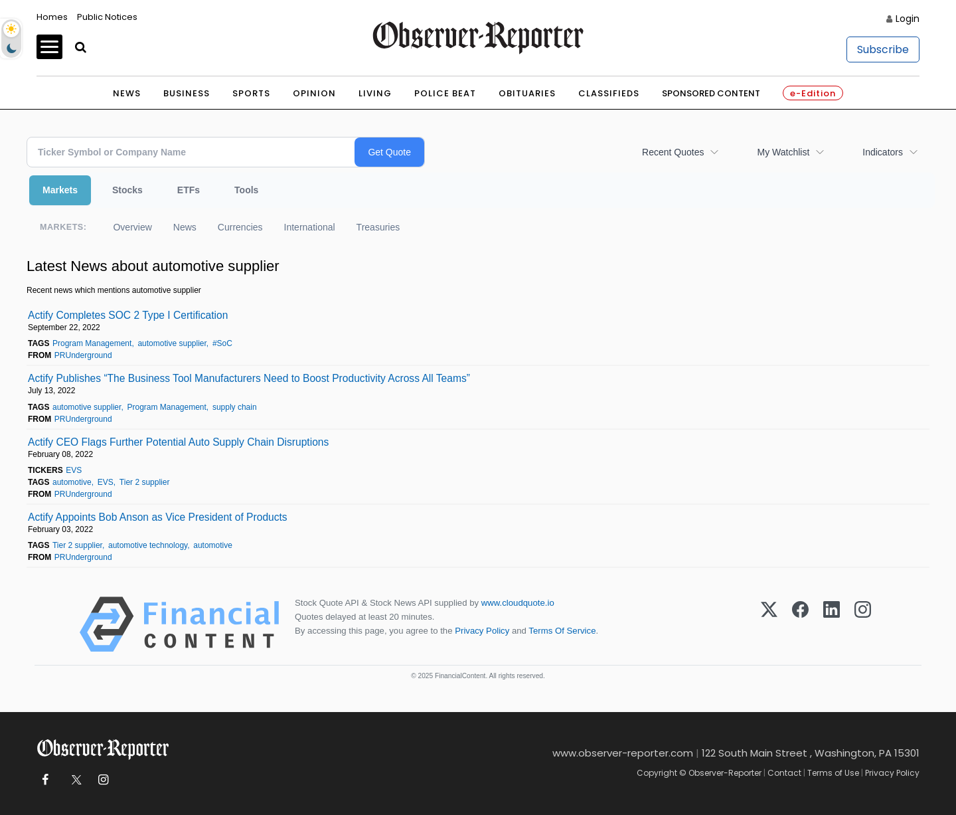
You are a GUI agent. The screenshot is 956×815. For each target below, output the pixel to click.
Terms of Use (833, 772)
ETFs (188, 190)
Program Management (91, 343)
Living (375, 93)
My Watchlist (783, 152)
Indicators (882, 152)
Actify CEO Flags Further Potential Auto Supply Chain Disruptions (178, 442)
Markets (60, 190)
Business (186, 93)
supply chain (234, 407)
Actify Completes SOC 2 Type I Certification (128, 315)
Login (907, 18)
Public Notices (107, 17)
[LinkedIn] (831, 624)
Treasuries (378, 227)
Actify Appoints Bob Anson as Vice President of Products (157, 517)
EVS (74, 470)
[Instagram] (862, 624)
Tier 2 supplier (145, 482)
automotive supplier (171, 343)
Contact (784, 772)
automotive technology (147, 545)
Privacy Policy (482, 631)
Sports (251, 93)
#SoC (222, 343)
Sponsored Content (711, 93)
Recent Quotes (673, 152)
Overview (132, 227)
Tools (246, 190)
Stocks (127, 190)
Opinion (314, 93)
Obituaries (527, 93)
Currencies (240, 227)
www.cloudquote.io (517, 603)
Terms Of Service (562, 631)
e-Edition (813, 93)
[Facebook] (800, 624)
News (127, 93)
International (309, 227)
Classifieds (608, 93)
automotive (72, 482)
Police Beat (445, 93)
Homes (52, 17)
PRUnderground (83, 355)
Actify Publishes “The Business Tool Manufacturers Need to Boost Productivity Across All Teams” (249, 378)
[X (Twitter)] (769, 624)
